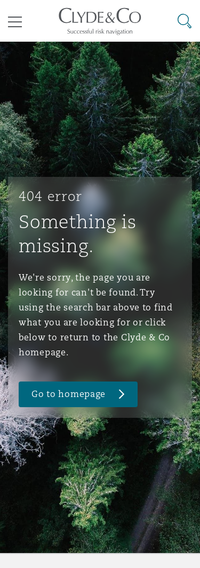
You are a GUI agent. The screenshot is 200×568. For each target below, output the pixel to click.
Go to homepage (68, 394)
